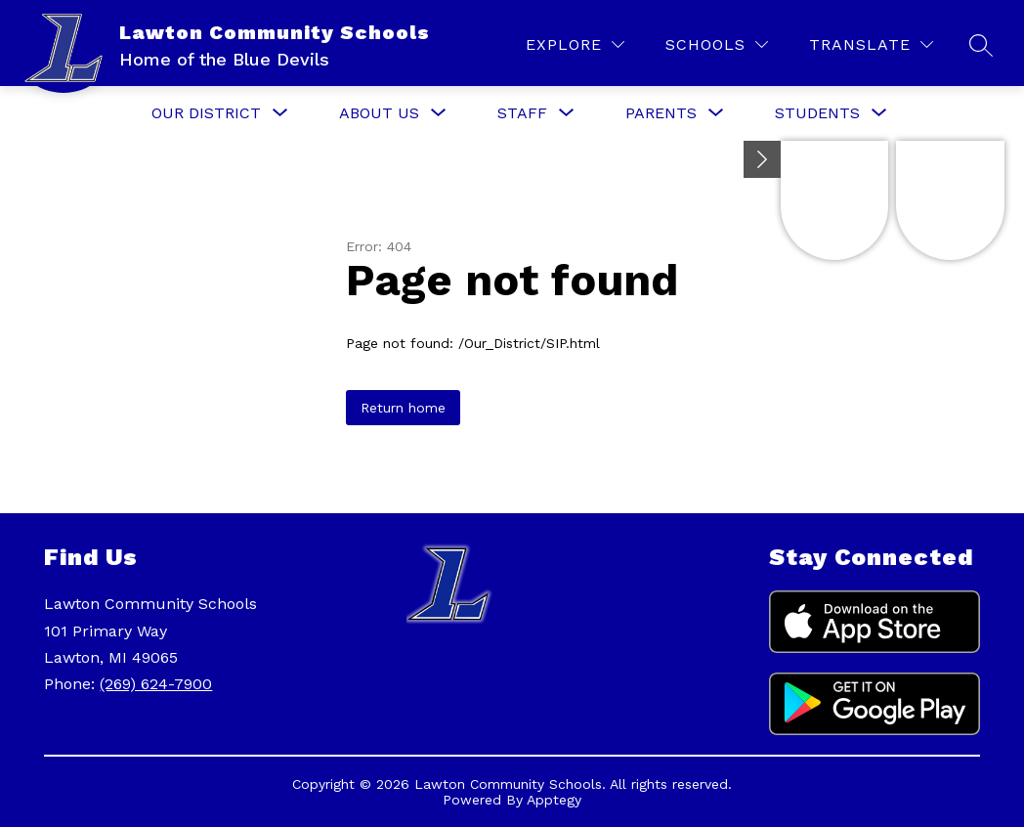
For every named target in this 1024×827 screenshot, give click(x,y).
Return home (403, 407)
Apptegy (554, 799)
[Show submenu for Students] (817, 113)
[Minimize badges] (762, 159)
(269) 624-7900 (156, 684)
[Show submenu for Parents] (661, 113)
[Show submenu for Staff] (522, 113)
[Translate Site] (871, 44)
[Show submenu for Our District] (206, 113)
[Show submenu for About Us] (379, 113)
